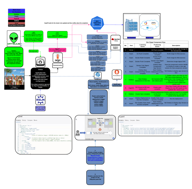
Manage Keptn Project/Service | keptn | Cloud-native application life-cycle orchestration (95, 158)
